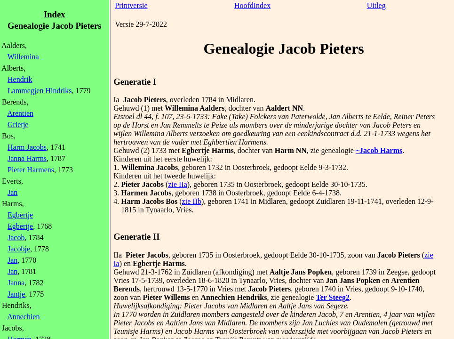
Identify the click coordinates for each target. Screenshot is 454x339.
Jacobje (19, 249)
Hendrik (20, 79)
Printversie (131, 5)
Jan (12, 192)
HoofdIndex (252, 5)
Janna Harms (27, 158)
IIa (117, 255)
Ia (116, 100)
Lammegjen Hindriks (40, 91)
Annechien (23, 317)
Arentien (20, 113)
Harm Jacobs (27, 147)
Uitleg (376, 5)
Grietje (18, 125)
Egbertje (20, 215)
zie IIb (191, 201)
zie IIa (177, 184)
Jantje (16, 294)
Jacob (16, 238)
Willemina (23, 57)
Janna (16, 283)
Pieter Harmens (31, 170)
